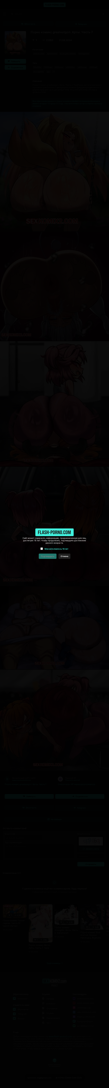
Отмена (64, 556)
